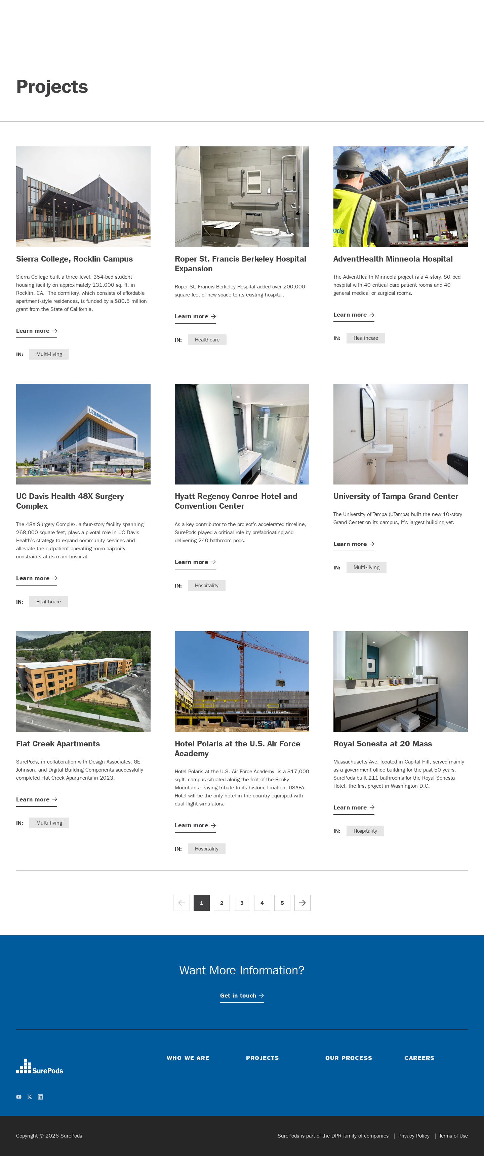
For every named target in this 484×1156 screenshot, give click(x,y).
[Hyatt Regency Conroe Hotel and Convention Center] (242, 434)
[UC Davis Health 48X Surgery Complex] (83, 434)
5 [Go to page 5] (282, 902)
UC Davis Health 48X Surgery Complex (70, 501)
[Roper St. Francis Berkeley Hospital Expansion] (242, 196)
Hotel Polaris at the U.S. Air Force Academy (237, 748)
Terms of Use (453, 1135)
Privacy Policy (414, 1135)
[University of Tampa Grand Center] (400, 434)
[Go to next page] (302, 903)
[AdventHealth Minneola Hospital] (400, 196)
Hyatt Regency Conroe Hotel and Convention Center (236, 501)
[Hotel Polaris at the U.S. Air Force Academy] (242, 681)
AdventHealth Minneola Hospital (393, 258)
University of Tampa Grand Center (395, 496)
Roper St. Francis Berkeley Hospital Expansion (240, 263)
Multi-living (49, 354)
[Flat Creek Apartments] (83, 681)
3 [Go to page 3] (242, 902)
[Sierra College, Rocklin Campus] (83, 196)
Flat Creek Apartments (58, 743)
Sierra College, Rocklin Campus (74, 258)
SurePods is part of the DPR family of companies (334, 1135)
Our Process (348, 1057)
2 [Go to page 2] (222, 902)
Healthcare (207, 339)
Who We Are (188, 1057)
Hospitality (206, 585)
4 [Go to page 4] (262, 902)
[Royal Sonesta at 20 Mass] (400, 681)
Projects (262, 1057)
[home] (40, 1066)
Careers (420, 1057)
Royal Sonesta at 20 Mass (382, 743)
